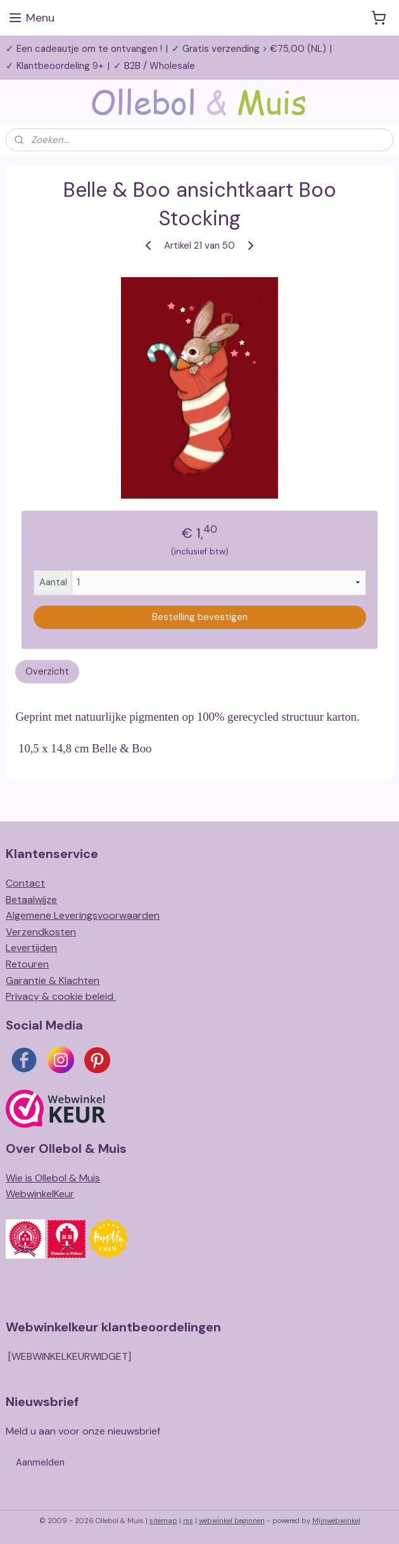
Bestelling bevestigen (200, 617)
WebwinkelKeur (40, 1193)
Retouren (27, 964)
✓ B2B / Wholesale (154, 65)
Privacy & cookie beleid (61, 996)
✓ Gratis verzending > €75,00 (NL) (249, 48)
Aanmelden (40, 1462)
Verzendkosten (41, 931)
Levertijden (31, 947)
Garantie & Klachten (52, 980)
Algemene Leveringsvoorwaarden (83, 915)
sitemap (163, 1520)
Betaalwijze (31, 899)
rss (188, 1520)
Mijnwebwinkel (336, 1520)
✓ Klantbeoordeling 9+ (55, 65)
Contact (25, 883)
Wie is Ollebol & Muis (53, 1178)
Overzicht (47, 671)
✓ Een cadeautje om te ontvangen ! (84, 48)
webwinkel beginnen (232, 1520)
